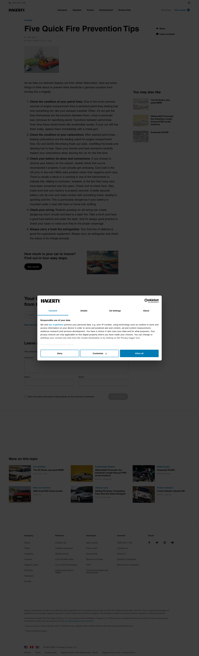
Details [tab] (84, 310)
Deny (59, 353)
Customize (100, 353)
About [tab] (146, 310)
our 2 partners (56, 324)
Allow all (139, 353)
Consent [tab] (53, 310)
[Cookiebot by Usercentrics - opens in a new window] (146, 301)
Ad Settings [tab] (115, 310)
